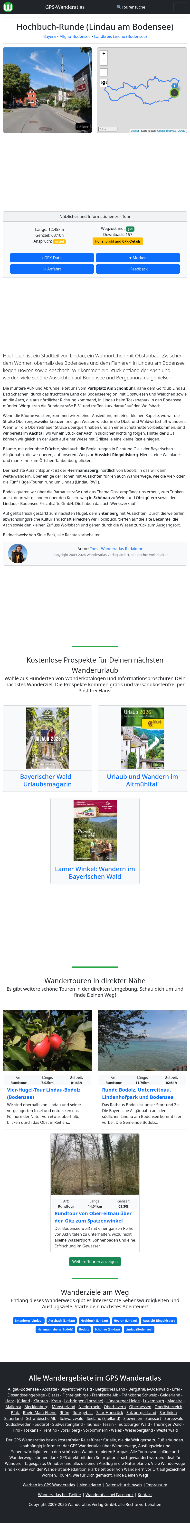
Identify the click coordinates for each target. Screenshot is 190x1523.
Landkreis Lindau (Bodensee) (120, 36)
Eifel (176, 1389)
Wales (116, 1430)
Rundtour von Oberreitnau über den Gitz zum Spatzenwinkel (93, 1217)
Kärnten (40, 1401)
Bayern (49, 36)
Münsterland (63, 1406)
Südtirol (42, 1424)
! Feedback (138, 269)
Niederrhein (89, 1406)
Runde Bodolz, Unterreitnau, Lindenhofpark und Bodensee (137, 1093)
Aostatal (49, 1389)
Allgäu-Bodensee (75, 36)
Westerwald (167, 1430)
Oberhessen (140, 1406)
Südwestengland (67, 1424)
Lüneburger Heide (123, 1401)
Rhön (64, 1412)
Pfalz (15, 1412)
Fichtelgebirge (75, 1395)
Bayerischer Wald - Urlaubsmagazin (47, 780)
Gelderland (170, 1395)
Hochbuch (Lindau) (94, 1321)
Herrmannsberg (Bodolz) (55, 1329)
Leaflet (135, 130)
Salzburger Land (141, 1412)
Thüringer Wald (167, 1424)
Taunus (92, 1424)
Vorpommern (95, 1430)
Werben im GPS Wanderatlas (49, 1485)
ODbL (181, 130)
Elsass (53, 1395)
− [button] (103, 61)
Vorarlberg (70, 1430)
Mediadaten (90, 1485)
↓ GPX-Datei (52, 257)
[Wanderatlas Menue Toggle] (180, 7)
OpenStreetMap (166, 130)
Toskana (31, 1430)
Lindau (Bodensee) (139, 1329)
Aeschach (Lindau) (61, 1321)
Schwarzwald (72, 1418)
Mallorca (13, 1406)
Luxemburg (153, 1401)
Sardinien (168, 1412)
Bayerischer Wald (76, 1389)
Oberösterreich (168, 1406)
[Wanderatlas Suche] (131, 7)
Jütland (23, 1401)
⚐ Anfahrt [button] (52, 269)
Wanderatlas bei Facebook (109, 1494)
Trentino (49, 1430)
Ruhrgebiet (83, 1412)
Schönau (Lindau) (107, 1329)
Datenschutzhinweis (123, 1485)
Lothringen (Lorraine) (83, 1401)
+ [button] (103, 54)
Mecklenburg (36, 1406)
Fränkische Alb (105, 1395)
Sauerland (13, 1418)
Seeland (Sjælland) (103, 1418)
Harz (9, 1401)
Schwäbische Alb (41, 1418)
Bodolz (84, 1329)
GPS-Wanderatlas (65, 7)
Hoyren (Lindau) (125, 1321)
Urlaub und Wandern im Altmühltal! (142, 780)
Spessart (153, 1418)
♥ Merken (138, 257)
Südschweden (18, 1424)
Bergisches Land (110, 1389)
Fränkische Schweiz (139, 1395)
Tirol (16, 1430)
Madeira (174, 1401)
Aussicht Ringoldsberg (159, 1321)
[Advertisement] (142, 171)
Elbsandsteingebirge (26, 1395)
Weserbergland (139, 1430)
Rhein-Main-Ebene (39, 1412)
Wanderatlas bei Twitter (59, 1494)
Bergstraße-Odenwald (148, 1389)
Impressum (156, 1485)
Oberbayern (115, 1406)
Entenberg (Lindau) (28, 1321)
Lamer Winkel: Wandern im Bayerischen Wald (95, 872)
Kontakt (145, 1494)
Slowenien (133, 1418)
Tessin (108, 1424)
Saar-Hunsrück (109, 1412)
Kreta (56, 1401)
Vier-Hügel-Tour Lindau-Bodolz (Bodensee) (43, 1093)
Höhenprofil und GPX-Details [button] (118, 241)
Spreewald (173, 1418)
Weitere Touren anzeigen (95, 1261)
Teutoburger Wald (133, 1424)
